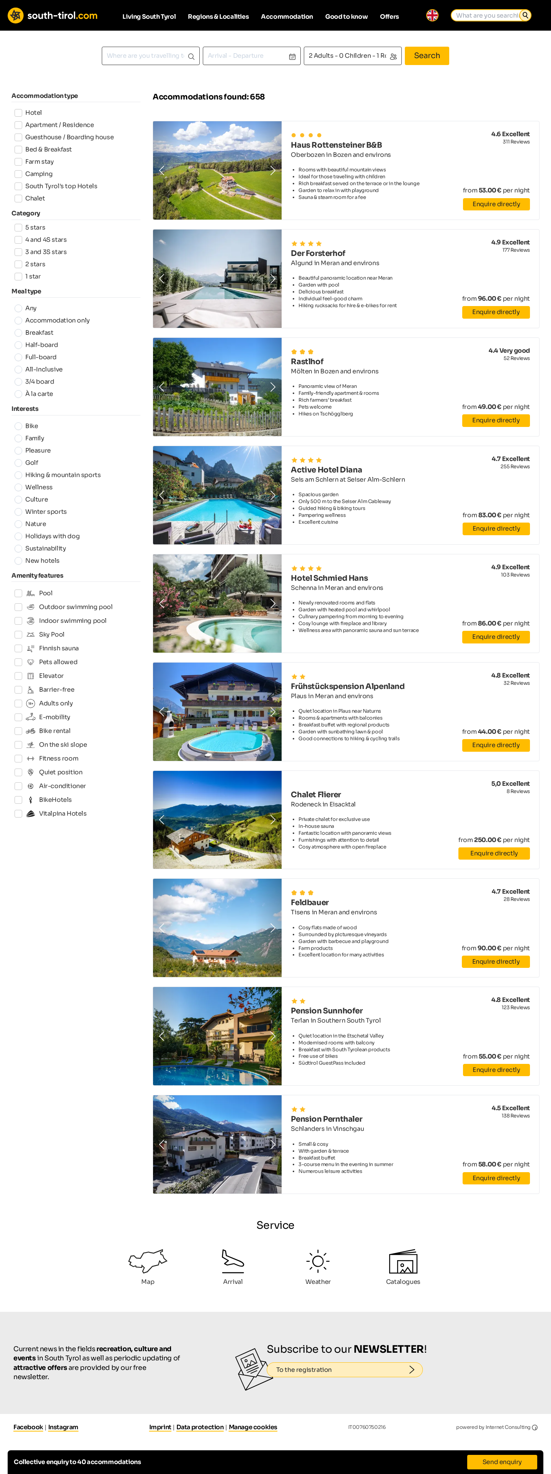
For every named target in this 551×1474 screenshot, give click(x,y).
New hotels (37, 561)
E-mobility (42, 717)
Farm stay (34, 162)
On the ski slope (51, 744)
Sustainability (40, 548)
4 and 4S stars (41, 240)
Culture (31, 499)
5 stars (30, 227)
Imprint (160, 1427)
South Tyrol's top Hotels (56, 186)
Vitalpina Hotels (51, 813)
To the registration (349, 1369)
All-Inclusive (39, 369)
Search (427, 55)
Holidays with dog (47, 536)
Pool (33, 593)
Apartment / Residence (54, 125)
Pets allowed (46, 662)
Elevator (39, 676)
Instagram (63, 1427)
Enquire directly (496, 204)
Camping (33, 174)
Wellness (34, 487)
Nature (30, 524)
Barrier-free (44, 689)
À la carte (34, 394)
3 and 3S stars (41, 252)
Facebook (28, 1427)
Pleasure (33, 450)
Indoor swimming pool (61, 621)
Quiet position (48, 772)
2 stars (30, 264)
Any (26, 308)
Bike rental (43, 731)
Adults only (44, 703)
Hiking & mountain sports (58, 475)
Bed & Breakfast (43, 149)
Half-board (36, 345)
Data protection (200, 1427)
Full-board (36, 357)
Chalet (30, 198)
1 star (28, 276)
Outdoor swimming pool (64, 607)
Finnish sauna (47, 648)
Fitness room (46, 758)
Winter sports (41, 512)
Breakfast (34, 333)
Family (29, 438)
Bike (26, 426)
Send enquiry (502, 1462)
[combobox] (151, 56)
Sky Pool (40, 634)
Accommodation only (52, 320)
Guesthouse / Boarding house (64, 137)
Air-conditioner (50, 786)
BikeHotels (43, 800)
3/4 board (34, 382)
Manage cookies (253, 1427)
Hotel (28, 113)
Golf (26, 463)
